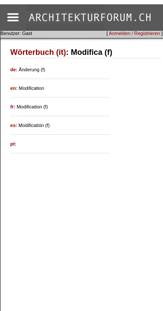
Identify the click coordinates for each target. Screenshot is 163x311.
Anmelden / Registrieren (134, 33)
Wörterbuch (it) (38, 52)
